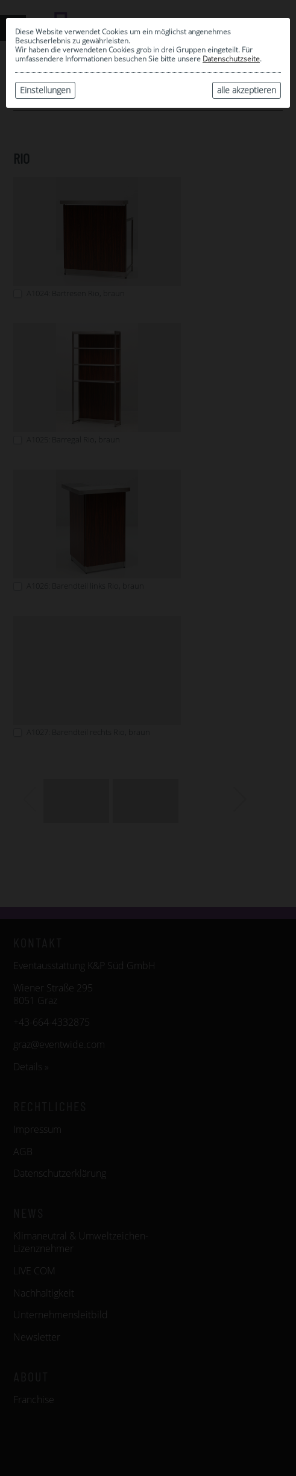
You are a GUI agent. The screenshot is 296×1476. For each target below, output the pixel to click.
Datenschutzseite (231, 59)
